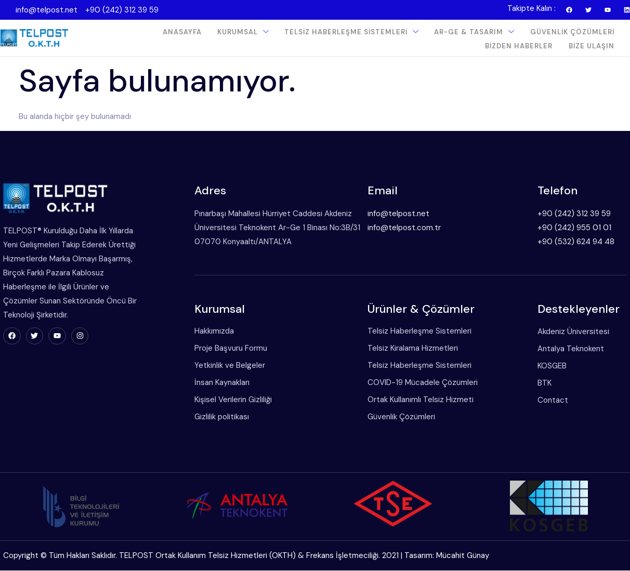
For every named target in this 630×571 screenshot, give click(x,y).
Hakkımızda (210, 331)
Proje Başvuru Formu (226, 348)
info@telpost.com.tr (400, 227)
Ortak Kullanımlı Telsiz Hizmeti (417, 400)
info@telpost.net (46, 10)
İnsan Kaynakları (217, 383)
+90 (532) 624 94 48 (573, 241)
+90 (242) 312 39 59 (122, 10)
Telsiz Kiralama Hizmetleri (409, 348)
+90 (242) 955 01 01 (572, 227)
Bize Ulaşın (591, 46)
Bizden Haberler (519, 46)
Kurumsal (243, 32)
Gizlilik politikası (217, 417)
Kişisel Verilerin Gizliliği (229, 400)
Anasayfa (182, 32)
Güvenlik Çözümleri (572, 32)
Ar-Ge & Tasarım (475, 32)
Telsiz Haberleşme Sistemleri (352, 32)
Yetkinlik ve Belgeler (225, 366)
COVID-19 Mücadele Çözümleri (419, 383)
